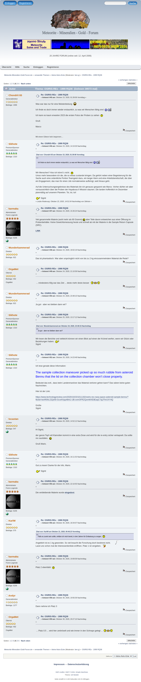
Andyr (11, 595)
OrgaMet (13, 269)
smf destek (75, 675)
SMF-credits (60, 672)
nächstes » (133, 80)
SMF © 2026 (70, 672)
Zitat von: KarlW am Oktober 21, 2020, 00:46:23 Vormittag (58, 532)
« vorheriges (123, 80)
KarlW (12, 520)
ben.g (77, 75)
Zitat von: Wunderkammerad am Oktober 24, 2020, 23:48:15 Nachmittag (63, 326)
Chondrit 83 (15, 95)
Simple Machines (82, 672)
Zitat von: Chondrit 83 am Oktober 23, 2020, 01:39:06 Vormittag (60, 155)
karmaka (13, 208)
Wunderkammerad (19, 247)
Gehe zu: (109, 656)
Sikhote (13, 144)
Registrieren (25, 3)
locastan (13, 419)
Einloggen (10, 3)
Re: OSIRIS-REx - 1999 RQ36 (54, 95)
